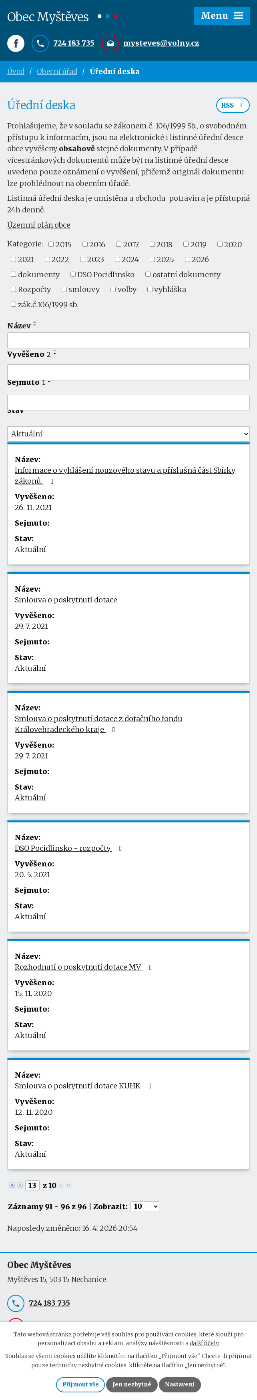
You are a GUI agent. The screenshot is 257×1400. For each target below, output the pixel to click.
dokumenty (39, 276)
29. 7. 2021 (31, 628)
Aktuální (30, 551)
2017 (131, 246)
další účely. (205, 1342)
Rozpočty (34, 291)
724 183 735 (73, 43)
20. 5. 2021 (32, 876)
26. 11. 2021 (33, 509)
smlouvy (84, 291)
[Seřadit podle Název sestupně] (35, 327)
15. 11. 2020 (33, 995)
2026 (200, 261)
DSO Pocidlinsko (106, 276)
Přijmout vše (79, 1384)
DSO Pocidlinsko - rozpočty (70, 850)
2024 (130, 261)
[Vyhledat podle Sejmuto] (128, 405)
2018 (165, 246)
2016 (97, 246)
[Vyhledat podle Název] (128, 342)
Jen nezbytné (131, 1384)
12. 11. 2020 (34, 1114)
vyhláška (170, 291)
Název (19, 327)
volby (127, 291)
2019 (199, 246)
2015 (64, 246)
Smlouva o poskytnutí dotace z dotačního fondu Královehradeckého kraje (99, 726)
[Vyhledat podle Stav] (128, 436)
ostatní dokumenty (187, 276)
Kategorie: (25, 245)
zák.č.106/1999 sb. (48, 306)
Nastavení (180, 1384)
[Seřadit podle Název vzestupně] (35, 324)
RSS (233, 107)
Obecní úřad (57, 72)
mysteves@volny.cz (161, 43)
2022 (60, 261)
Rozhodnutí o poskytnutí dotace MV (85, 969)
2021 (26, 261)
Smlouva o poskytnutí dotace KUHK (85, 1087)
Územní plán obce (38, 227)
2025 (165, 261)
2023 (95, 261)
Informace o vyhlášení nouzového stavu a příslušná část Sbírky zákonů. (125, 478)
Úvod (15, 72)
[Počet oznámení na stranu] (145, 1208)
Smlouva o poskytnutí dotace (66, 601)
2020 (233, 246)
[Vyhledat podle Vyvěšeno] (128, 374)
